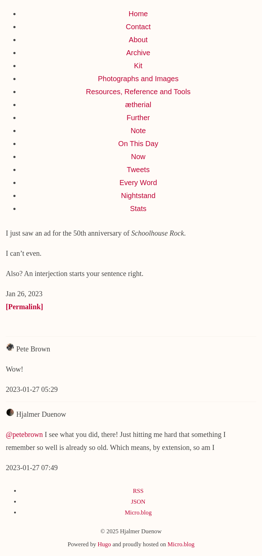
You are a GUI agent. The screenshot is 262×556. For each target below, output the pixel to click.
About (138, 40)
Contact (138, 27)
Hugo (104, 544)
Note (138, 131)
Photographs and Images (138, 79)
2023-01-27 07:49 (32, 468)
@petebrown (24, 434)
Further (138, 118)
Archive (138, 53)
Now (138, 157)
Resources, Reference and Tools (138, 92)
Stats (138, 209)
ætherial (138, 105)
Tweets (138, 170)
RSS (138, 490)
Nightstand (138, 196)
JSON (138, 501)
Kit (138, 66)
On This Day (138, 144)
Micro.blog (138, 512)
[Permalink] (24, 307)
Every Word (138, 183)
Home (138, 14)
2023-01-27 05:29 (32, 389)
